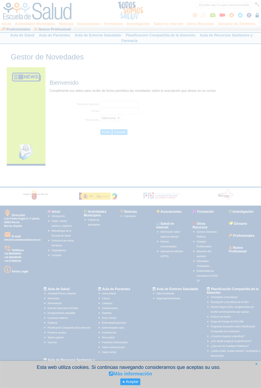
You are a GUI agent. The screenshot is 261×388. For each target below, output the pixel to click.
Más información (130, 373)
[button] (256, 363)
